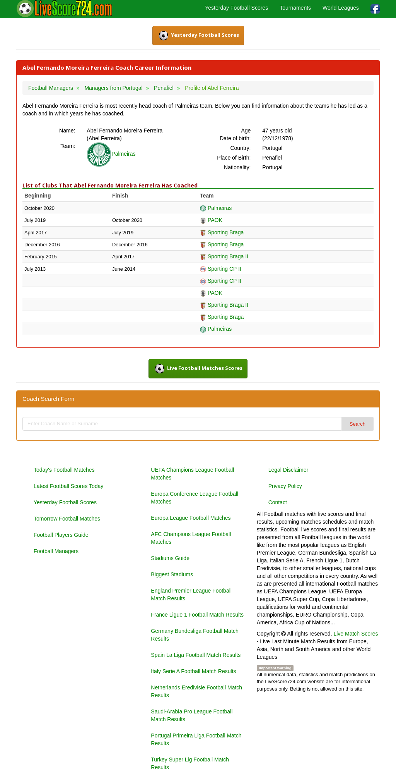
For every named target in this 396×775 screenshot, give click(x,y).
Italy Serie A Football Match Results (193, 671)
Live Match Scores (355, 634)
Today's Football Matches (64, 470)
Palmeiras (111, 154)
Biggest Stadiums (172, 574)
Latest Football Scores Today (68, 486)
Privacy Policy (285, 486)
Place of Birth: (234, 158)
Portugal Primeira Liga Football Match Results (196, 739)
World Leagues (341, 8)
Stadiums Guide (170, 558)
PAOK (211, 220)
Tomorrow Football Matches (67, 519)
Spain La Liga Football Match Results (196, 655)
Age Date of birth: (235, 134)
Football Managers (56, 551)
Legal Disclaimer (288, 470)
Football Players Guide (61, 535)
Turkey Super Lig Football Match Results (190, 763)
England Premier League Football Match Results (191, 594)
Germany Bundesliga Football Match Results (194, 635)
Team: (67, 146)
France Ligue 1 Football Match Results (197, 615)
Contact (277, 502)
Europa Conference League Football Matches (194, 498)
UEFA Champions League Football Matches (192, 474)
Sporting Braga (222, 232)
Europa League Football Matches (190, 518)
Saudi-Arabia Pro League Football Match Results (191, 715)
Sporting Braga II (224, 256)
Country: (240, 148)
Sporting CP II (220, 269)
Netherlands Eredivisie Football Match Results (196, 691)
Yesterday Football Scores (236, 8)
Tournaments (295, 8)
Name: (67, 130)
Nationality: (237, 167)
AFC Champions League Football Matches (191, 538)
